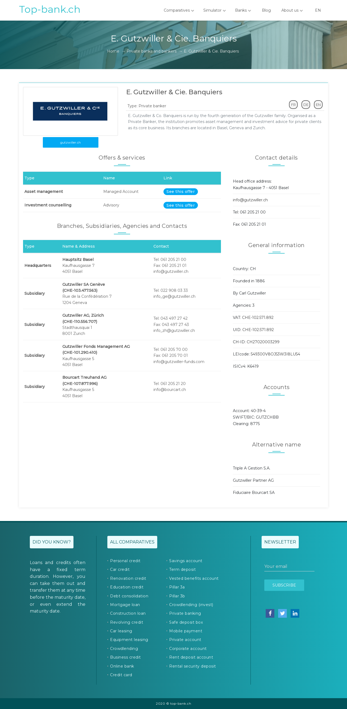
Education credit (126, 587)
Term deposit (182, 569)
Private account (185, 639)
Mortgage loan (125, 604)
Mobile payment (185, 631)
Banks (243, 10)
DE (306, 104)
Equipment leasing (129, 639)
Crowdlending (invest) (191, 604)
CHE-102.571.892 (258, 317)
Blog (266, 10)
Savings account (186, 560)
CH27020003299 (263, 341)
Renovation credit (128, 578)
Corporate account (188, 648)
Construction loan (128, 613)
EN (318, 10)
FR (293, 104)
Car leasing (121, 631)
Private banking (185, 613)
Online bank (122, 666)
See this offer (180, 191)
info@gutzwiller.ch (250, 200)
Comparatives (179, 10)
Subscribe (284, 585)
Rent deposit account (191, 657)
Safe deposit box (186, 622)
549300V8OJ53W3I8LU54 (275, 354)
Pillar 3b (177, 596)
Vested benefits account (194, 578)
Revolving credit (126, 622)
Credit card (121, 674)
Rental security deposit (192, 666)
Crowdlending (124, 648)
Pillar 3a (177, 587)
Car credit (120, 569)
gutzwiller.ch (70, 142)
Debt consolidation (129, 596)
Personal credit (125, 560)
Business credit (125, 657)
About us (292, 10)
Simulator (215, 10)
